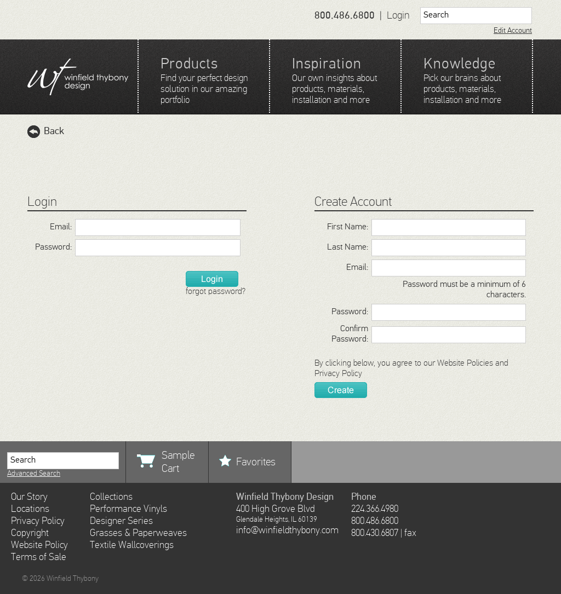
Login (398, 15)
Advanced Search (33, 473)
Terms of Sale (38, 557)
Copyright (30, 533)
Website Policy (39, 545)
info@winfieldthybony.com (287, 530)
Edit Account (513, 30)
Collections (111, 497)
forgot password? (215, 291)
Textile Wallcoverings (132, 545)
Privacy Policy (338, 374)
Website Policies (465, 363)
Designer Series (121, 521)
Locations (30, 509)
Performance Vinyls (128, 509)
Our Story (29, 497)
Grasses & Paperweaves (138, 533)
